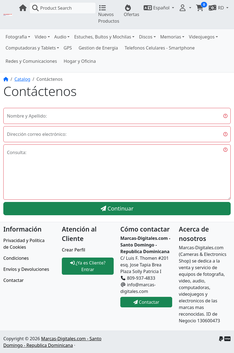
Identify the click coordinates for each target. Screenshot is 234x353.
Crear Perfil (73, 250)
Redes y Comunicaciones (31, 61)
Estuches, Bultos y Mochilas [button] (102, 37)
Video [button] (40, 37)
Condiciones (16, 258)
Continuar (117, 208)
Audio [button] (60, 37)
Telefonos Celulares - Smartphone (160, 48)
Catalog (22, 79)
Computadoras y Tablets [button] (31, 48)
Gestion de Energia (98, 48)
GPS (67, 48)
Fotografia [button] (16, 37)
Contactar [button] (146, 302)
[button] (158, 7)
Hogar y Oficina (79, 61)
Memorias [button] (170, 37)
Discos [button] (145, 37)
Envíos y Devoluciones (26, 269)
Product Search (52, 8)
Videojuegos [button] (202, 37)
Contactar (13, 280)
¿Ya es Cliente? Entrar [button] (88, 266)
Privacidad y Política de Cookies (24, 243)
